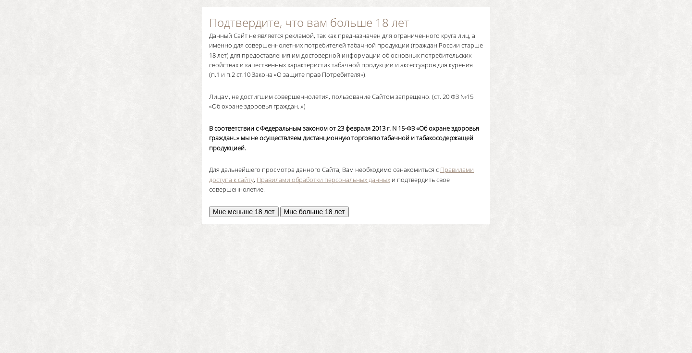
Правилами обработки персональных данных (323, 179)
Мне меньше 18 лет (244, 212)
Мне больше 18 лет (314, 212)
